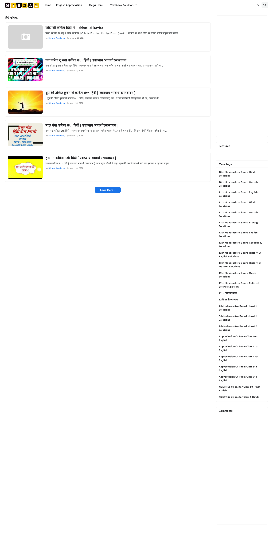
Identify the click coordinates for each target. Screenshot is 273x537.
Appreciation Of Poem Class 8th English (238, 368)
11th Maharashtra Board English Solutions (238, 194)
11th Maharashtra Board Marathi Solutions (239, 214)
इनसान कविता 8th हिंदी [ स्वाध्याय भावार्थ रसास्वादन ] (80, 158)
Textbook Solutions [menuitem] (122, 5)
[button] (258, 5)
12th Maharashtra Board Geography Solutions (240, 244)
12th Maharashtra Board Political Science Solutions (239, 285)
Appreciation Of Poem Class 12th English (238, 358)
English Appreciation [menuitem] (69, 5)
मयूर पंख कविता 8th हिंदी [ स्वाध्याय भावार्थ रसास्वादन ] (81, 125)
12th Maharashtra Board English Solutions (238, 234)
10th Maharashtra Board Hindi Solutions (237, 174)
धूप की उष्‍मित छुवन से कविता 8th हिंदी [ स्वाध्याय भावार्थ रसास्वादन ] (90, 93)
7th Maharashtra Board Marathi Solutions (238, 308)
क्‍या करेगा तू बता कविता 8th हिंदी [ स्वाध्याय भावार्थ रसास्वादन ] (86, 60)
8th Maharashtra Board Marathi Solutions (238, 318)
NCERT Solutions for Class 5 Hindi (239, 396)
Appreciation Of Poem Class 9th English (238, 378)
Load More (106, 190)
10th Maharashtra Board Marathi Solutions (239, 184)
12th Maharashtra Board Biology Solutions (238, 224)
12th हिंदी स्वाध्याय (228, 293)
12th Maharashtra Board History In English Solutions (240, 254)
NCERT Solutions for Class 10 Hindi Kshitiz (239, 388)
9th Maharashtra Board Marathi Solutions (238, 328)
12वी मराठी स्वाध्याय (228, 299)
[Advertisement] (242, 82)
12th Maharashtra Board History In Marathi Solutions (240, 264)
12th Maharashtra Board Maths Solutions (237, 275)
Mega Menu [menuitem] (96, 5)
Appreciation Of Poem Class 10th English (238, 338)
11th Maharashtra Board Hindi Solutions (237, 204)
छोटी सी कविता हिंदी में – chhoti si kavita (74, 27)
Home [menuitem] (47, 5)
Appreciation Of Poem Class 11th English (238, 348)
